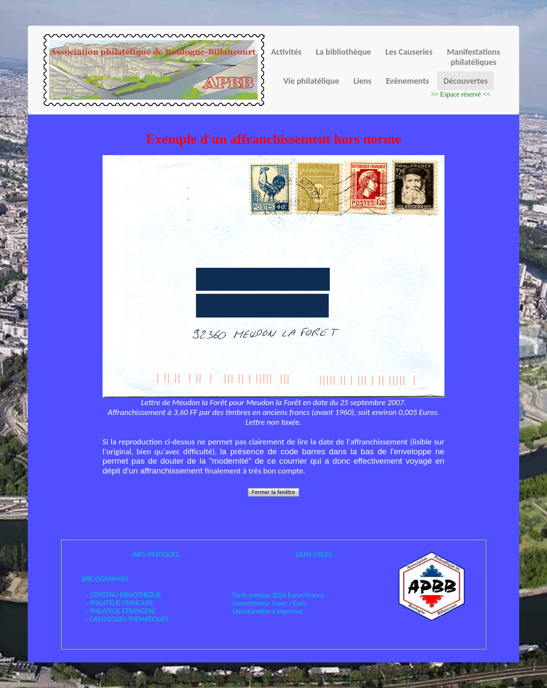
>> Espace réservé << (461, 94)
